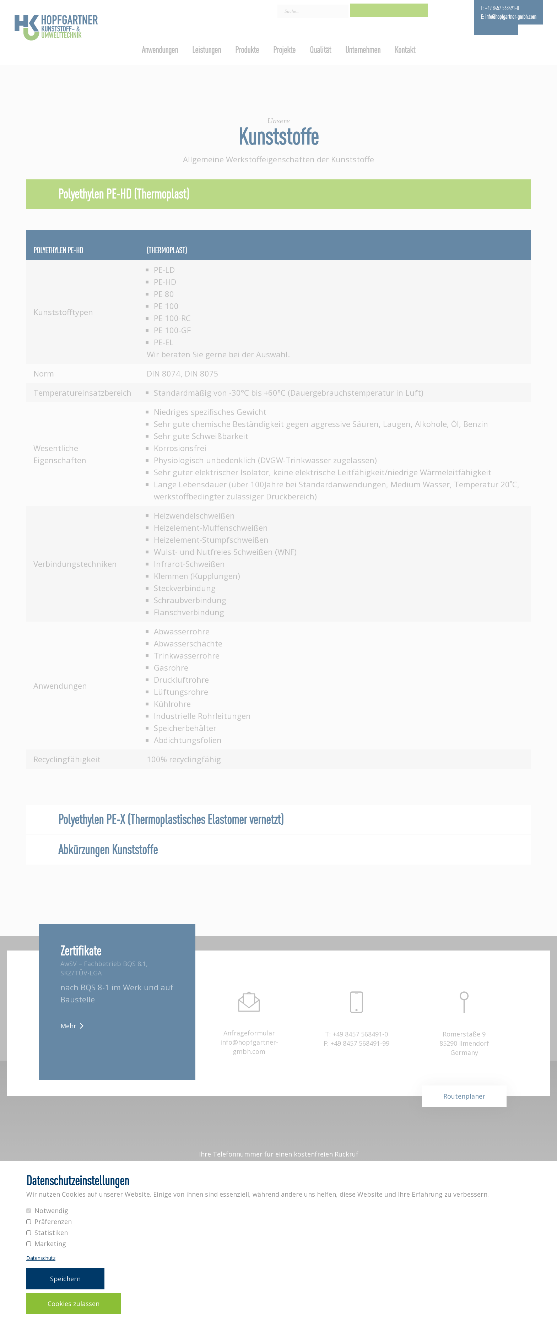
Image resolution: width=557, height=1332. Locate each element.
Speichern (65, 1278)
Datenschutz (40, 1258)
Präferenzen (53, 1221)
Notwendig (51, 1210)
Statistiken (51, 1232)
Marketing (50, 1243)
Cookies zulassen (73, 1303)
